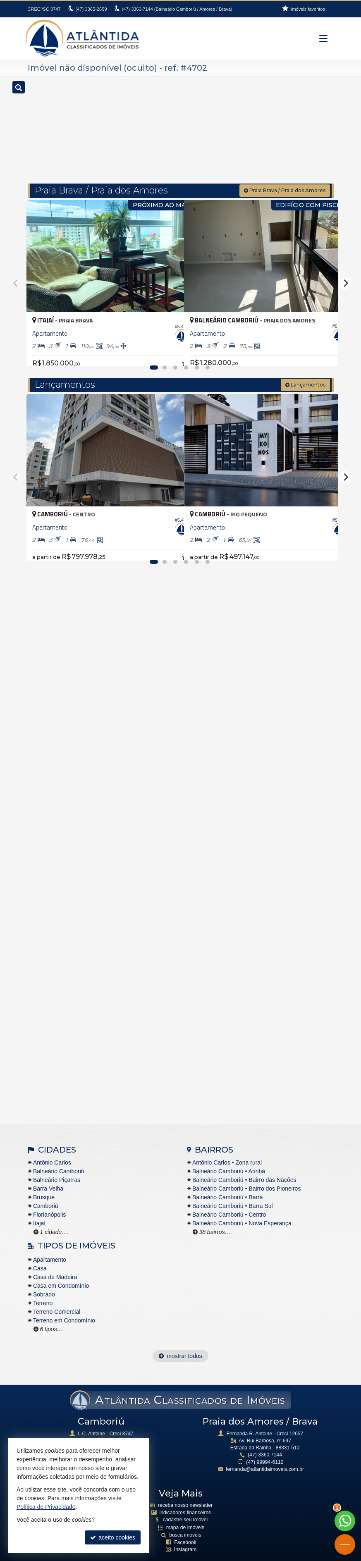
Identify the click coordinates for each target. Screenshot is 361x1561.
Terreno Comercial (56, 1297)
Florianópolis (49, 1200)
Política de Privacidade (170, 1555)
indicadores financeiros (185, 1498)
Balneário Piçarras (56, 1165)
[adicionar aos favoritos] (168, 339)
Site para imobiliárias (226, 1555)
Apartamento (49, 1245)
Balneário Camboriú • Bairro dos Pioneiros (246, 1174)
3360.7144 (265, 1441)
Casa (40, 1254)
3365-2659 (91, 9)
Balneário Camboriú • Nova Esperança (242, 1208)
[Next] (345, 269)
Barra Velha (48, 1174)
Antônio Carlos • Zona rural (227, 1148)
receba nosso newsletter (185, 1491)
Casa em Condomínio (61, 1271)
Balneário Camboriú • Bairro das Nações (244, 1165)
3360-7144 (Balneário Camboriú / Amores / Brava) (177, 9)
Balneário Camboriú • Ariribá (228, 1156)
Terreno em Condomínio (64, 1306)
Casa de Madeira (55, 1263)
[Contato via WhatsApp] (345, 1521)
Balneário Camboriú (58, 1156)
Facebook (185, 1527)
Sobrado (44, 1280)
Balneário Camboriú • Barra (227, 1182)
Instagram (185, 1534)
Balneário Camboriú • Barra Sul (232, 1191)
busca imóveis (185, 1520)
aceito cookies (112, 1537)
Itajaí (39, 1208)
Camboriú (45, 1191)
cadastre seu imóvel (185, 1505)
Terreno (43, 1289)
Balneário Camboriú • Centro (229, 1200)
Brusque (44, 1182)
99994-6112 (264, 1448)
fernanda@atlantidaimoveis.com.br (265, 1455)
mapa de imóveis (185, 1513)
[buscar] (315, 127)
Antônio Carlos (52, 1148)
